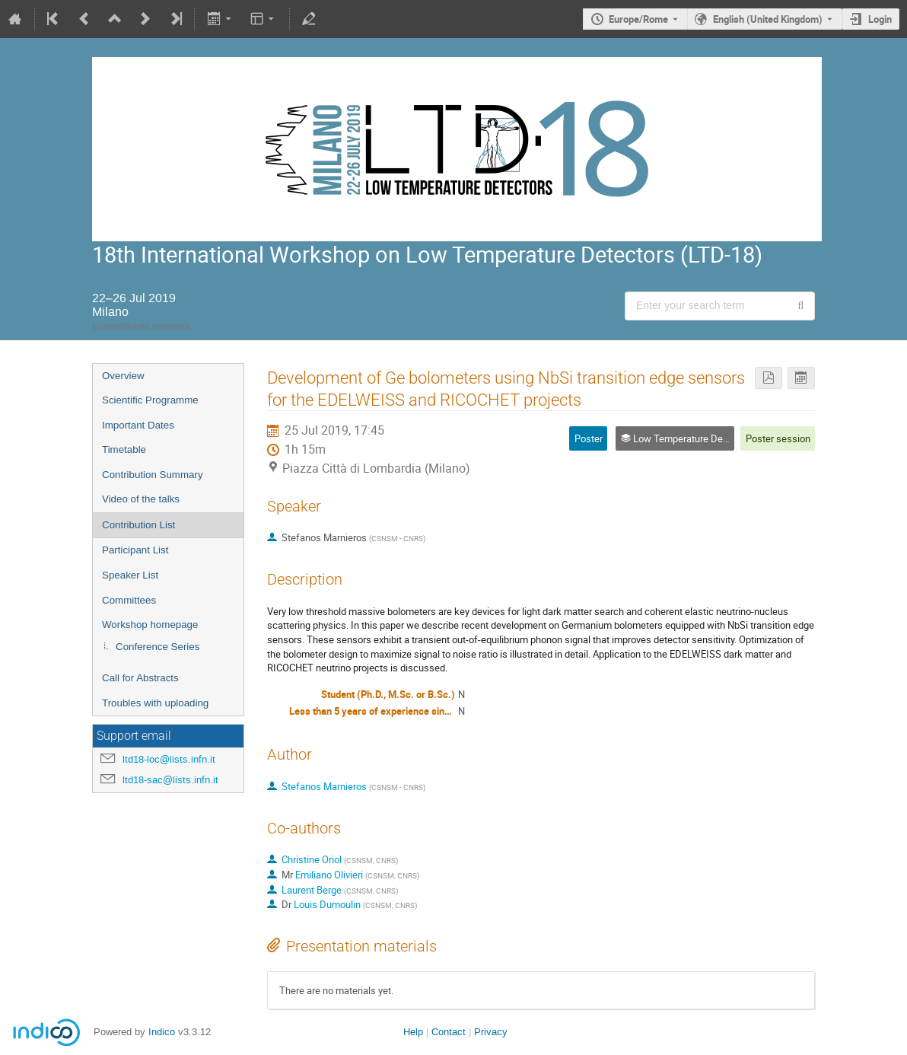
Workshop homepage (150, 624)
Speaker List (130, 575)
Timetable (124, 449)
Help (413, 1031)
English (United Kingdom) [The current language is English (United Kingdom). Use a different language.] (768, 19)
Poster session (778, 438)
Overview (123, 375)
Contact (448, 1031)
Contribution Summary (152, 474)
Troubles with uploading (155, 703)
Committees (129, 600)
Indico (161, 1031)
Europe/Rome (638, 19)
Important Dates (138, 425)
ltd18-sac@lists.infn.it (170, 779)
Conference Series (157, 646)
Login (880, 19)
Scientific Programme (150, 400)
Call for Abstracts (140, 678)
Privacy (491, 1031)
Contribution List (138, 525)
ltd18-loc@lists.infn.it (169, 759)
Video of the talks (141, 499)
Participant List (135, 550)
